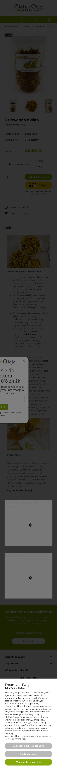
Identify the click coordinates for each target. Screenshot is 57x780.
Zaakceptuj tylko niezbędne (28, 746)
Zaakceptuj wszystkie (28, 762)
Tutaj (35, 722)
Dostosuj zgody (28, 754)
